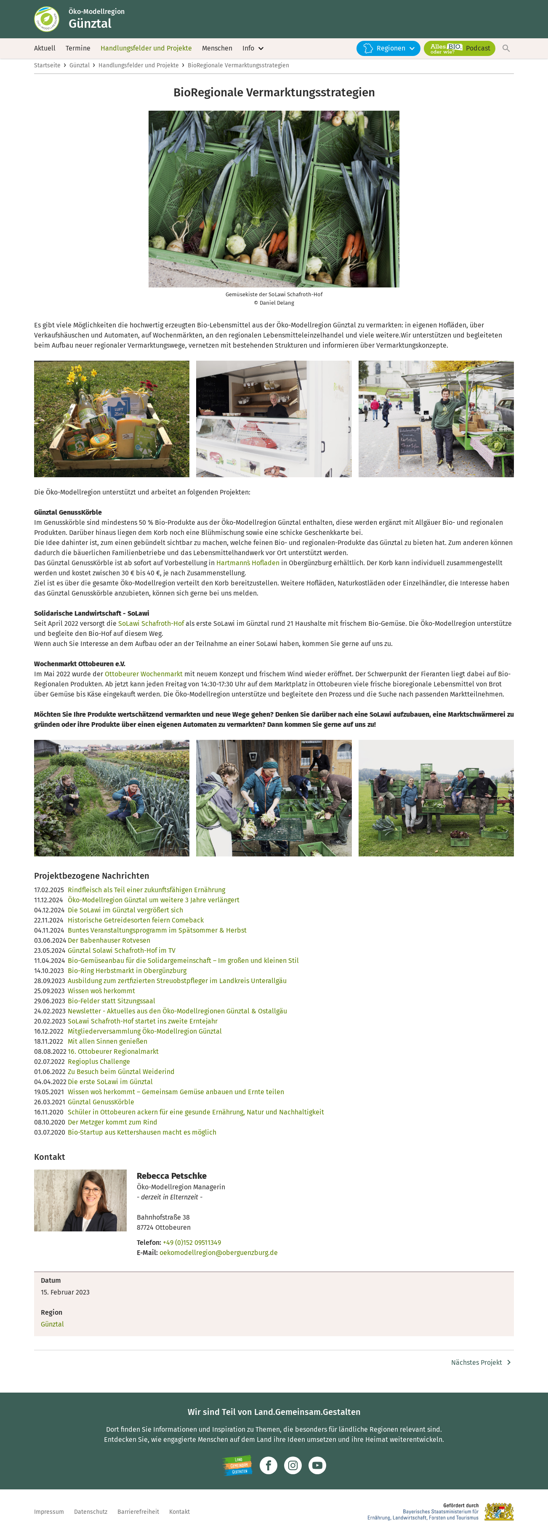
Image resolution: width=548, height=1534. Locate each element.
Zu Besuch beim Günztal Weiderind (121, 1077)
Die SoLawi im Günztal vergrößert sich (125, 915)
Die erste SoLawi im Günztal (110, 1087)
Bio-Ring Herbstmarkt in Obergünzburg (127, 976)
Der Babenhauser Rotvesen (109, 945)
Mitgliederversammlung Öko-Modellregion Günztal (145, 1036)
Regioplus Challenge (99, 1067)
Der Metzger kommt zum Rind (112, 1127)
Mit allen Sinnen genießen (107, 1046)
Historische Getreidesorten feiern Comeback (136, 925)
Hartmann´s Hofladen (247, 568)
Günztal (79, 70)
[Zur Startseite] (52, 20)
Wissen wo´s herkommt (101, 996)
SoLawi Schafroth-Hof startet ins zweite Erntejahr (143, 1026)
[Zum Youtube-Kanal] (317, 1465)
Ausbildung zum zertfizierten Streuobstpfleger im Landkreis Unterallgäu (177, 986)
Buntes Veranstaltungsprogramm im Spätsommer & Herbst (157, 935)
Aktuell (45, 50)
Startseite (47, 70)
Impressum (49, 1511)
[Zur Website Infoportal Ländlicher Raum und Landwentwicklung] (237, 1465)
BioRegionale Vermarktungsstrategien (238, 70)
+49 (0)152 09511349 (192, 1248)
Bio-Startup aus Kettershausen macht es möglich (142, 1137)
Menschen (217, 50)
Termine (78, 50)
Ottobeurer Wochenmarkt (144, 679)
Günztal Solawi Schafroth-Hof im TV (122, 956)
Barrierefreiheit (138, 1511)
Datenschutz (90, 1511)
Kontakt (179, 1511)
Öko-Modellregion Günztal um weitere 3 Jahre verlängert (153, 905)
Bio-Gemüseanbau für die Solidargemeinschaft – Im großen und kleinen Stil (183, 966)
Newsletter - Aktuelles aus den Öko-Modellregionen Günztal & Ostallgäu (177, 1016)
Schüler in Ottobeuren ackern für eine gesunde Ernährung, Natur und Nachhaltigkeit (196, 1117)
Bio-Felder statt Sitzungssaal (111, 1006)
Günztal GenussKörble (101, 1107)
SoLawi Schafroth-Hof (151, 629)
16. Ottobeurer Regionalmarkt (113, 1057)
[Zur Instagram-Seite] (293, 1465)
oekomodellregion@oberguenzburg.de (219, 1258)
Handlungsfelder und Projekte (146, 50)
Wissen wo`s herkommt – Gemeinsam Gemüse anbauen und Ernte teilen (176, 1097)
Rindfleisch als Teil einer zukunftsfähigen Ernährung (146, 895)
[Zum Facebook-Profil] (268, 1465)
